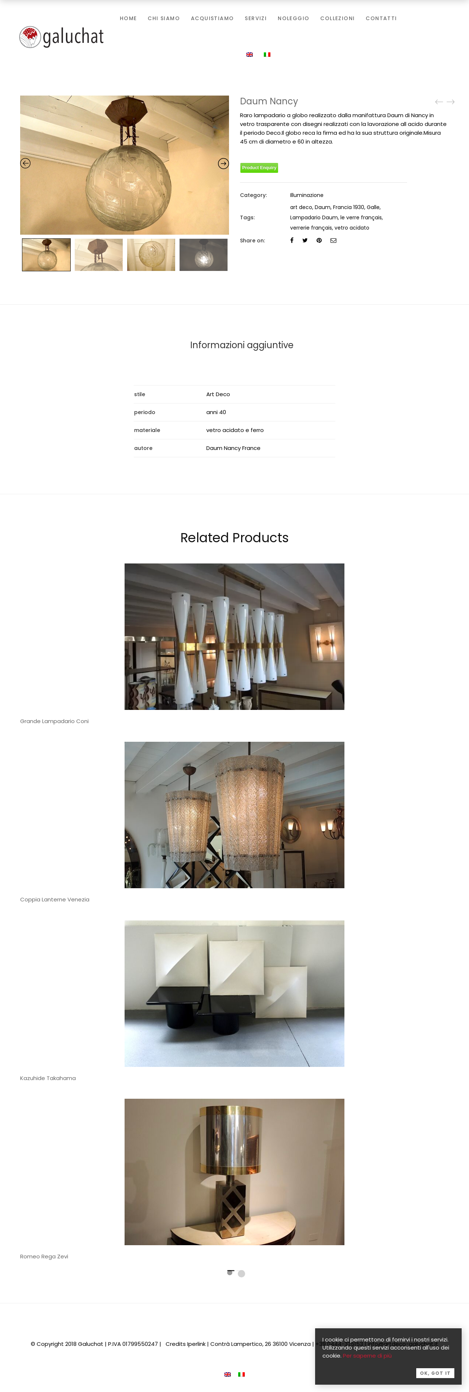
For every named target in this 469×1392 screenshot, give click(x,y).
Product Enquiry (259, 167)
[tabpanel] (234, 825)
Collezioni (337, 18)
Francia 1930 (348, 207)
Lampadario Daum (314, 217)
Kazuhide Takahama (48, 1078)
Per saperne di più (367, 1359)
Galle (373, 207)
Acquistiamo (212, 18)
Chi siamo (164, 18)
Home (128, 18)
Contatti (381, 18)
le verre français (361, 217)
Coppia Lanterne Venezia (54, 899)
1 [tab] (229, 1272)
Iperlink (196, 1343)
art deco (301, 207)
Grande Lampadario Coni (54, 721)
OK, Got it (435, 1376)
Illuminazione (307, 195)
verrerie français (311, 227)
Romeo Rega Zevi (44, 1256)
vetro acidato (352, 227)
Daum (322, 207)
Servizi (256, 18)
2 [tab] (241, 1273)
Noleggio (293, 18)
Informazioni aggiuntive (241, 345)
